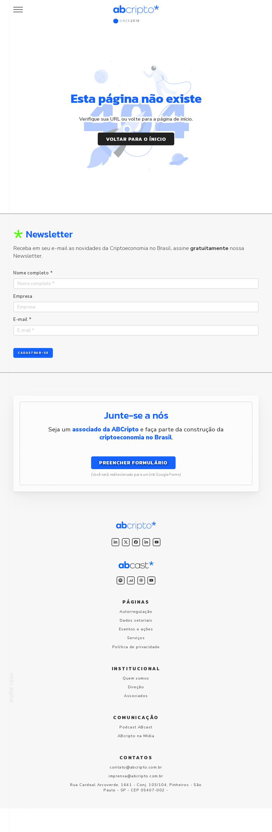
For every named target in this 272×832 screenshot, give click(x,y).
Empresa (22, 297)
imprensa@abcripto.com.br (136, 796)
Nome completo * (33, 273)
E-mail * (22, 322)
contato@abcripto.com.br (136, 786)
